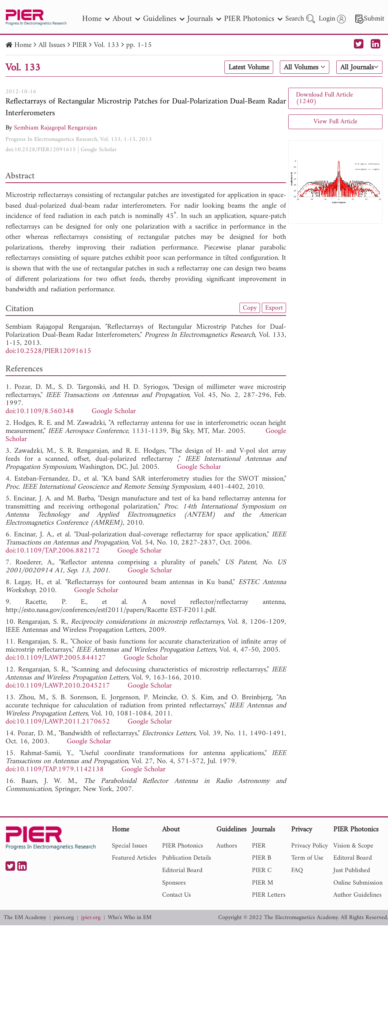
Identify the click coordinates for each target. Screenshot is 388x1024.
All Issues (52, 45)
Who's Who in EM (129, 918)
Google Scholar (99, 150)
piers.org (64, 918)
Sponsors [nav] (174, 883)
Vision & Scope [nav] (353, 846)
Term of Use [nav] (307, 858)
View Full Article (336, 121)
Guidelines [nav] (163, 19)
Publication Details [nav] (186, 858)
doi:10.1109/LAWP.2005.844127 (56, 658)
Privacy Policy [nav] (309, 846)
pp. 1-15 (139, 45)
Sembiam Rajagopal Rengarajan (55, 128)
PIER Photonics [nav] (253, 19)
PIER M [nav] (262, 883)
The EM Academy (25, 918)
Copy (250, 308)
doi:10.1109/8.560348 (40, 411)
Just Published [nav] (351, 870)
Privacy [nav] (301, 830)
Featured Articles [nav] (134, 858)
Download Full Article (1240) (324, 98)
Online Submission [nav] (357, 883)
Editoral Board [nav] (352, 858)
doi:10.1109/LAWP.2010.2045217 (58, 685)
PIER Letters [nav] (268, 895)
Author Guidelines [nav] (357, 895)
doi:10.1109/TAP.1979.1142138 (55, 769)
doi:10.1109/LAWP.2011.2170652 (58, 721)
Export (274, 308)
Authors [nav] (226, 846)
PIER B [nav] (261, 858)
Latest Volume (248, 67)
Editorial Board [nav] (182, 870)
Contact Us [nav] (176, 895)
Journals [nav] (204, 19)
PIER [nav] (259, 846)
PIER (79, 45)
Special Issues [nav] (129, 846)
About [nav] (126, 19)
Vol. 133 (106, 45)
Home (23, 45)
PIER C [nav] (262, 870)
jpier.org (90, 918)
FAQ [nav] (297, 870)
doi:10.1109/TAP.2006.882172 (53, 550)
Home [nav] (96, 19)
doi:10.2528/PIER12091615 (41, 150)
